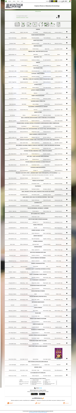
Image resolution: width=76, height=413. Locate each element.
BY (56, 1)
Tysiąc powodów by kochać (48, 384)
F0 (62, 1)
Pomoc (18, 1)
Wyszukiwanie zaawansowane (20, 17)
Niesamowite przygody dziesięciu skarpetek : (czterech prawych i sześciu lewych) (54, 383)
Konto (22, 1)
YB (54, 1)
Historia (14, 1)
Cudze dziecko (46, 382)
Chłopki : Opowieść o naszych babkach (23, 383)
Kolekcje (27, 17)
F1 (63, 1)
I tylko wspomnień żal (34, 382)
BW (52, 1)
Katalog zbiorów (38, 11)
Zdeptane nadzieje (34, 384)
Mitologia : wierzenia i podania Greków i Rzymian (37, 383)
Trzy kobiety (20, 384)
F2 (66, 1)
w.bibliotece (33, 400)
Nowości (9, 1)
